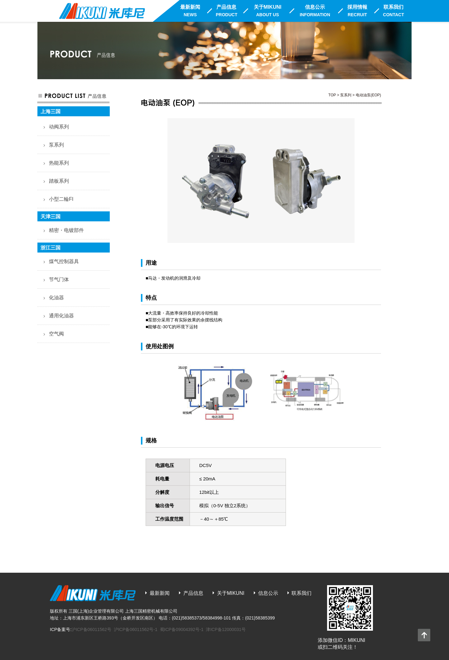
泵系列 (56, 144)
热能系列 (59, 163)
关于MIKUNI (268, 10)
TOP (332, 95)
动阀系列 (59, 126)
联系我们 (393, 10)
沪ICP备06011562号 (91, 629)
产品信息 (226, 10)
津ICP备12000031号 (226, 629)
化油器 (56, 297)
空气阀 (56, 333)
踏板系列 (59, 181)
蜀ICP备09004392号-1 (182, 629)
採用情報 (357, 10)
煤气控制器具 (64, 261)
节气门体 (59, 279)
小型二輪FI (61, 199)
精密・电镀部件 (66, 230)
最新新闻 (190, 10)
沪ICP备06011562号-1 (135, 629)
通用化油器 (61, 315)
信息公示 (315, 10)
